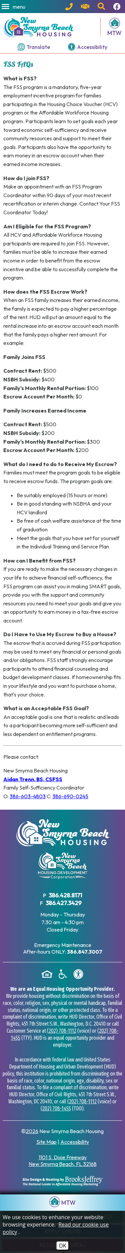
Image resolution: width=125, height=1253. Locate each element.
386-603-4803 (28, 796)
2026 (32, 1131)
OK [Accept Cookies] (62, 1245)
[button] (14, 6)
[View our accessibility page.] (87, 47)
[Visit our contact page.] (86, 6)
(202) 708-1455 (56, 1108)
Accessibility (74, 1141)
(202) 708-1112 (61, 1031)
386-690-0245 (70, 796)
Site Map (46, 1141)
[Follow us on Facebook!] (117, 6)
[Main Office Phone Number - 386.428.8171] (69, 6)
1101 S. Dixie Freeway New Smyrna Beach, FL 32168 (63, 1161)
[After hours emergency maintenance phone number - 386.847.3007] (84, 951)
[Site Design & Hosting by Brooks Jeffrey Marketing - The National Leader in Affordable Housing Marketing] (63, 1181)
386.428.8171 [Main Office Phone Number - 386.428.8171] (65, 895)
